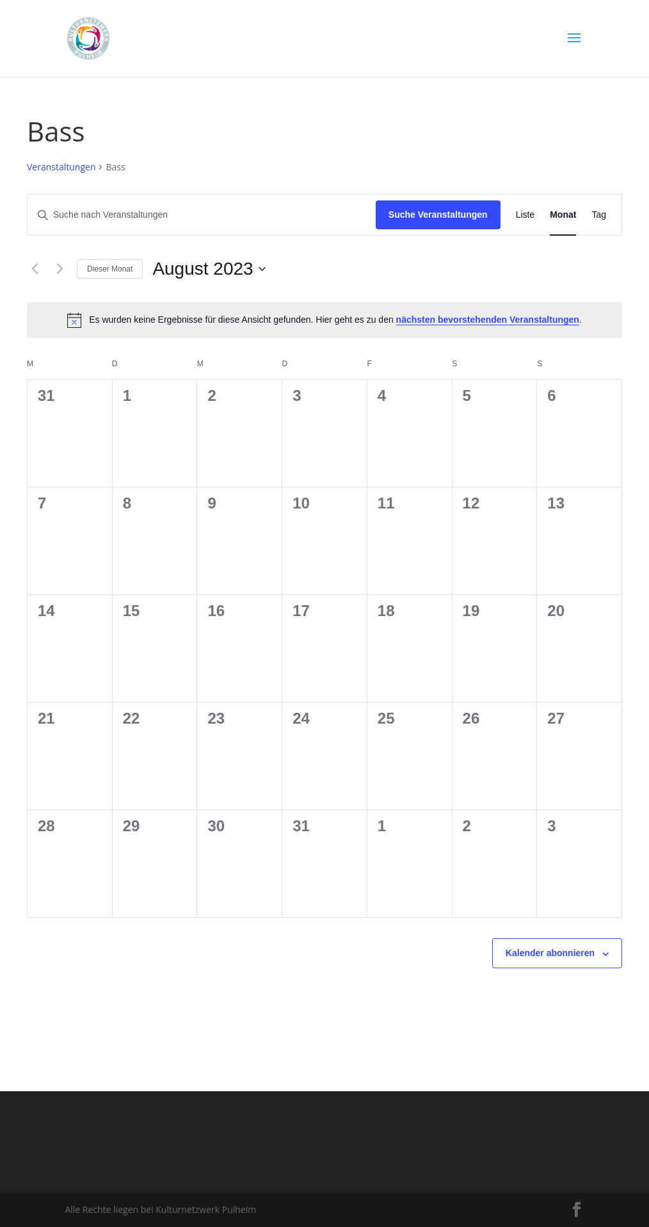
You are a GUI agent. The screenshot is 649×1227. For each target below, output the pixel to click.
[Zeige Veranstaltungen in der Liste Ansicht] (525, 215)
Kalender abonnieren (550, 953)
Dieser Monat (109, 268)
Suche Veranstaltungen (438, 214)
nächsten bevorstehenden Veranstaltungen (487, 319)
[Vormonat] (34, 269)
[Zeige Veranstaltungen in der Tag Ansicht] (598, 215)
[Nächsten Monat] (59, 269)
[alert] (324, 320)
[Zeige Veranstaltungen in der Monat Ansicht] (563, 215)
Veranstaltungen (61, 167)
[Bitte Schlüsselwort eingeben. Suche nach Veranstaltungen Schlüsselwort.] (202, 215)
